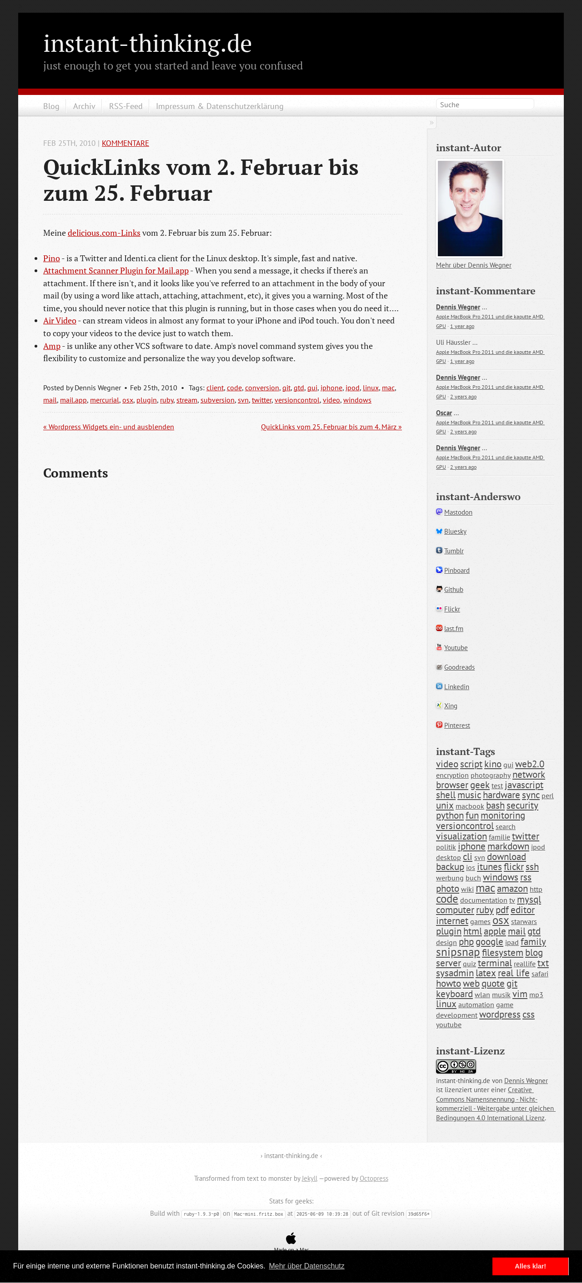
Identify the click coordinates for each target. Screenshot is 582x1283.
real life (514, 973)
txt (543, 963)
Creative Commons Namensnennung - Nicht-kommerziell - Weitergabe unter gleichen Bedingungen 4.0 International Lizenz (496, 1103)
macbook (470, 806)
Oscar (444, 412)
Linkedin (456, 686)
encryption (452, 775)
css (528, 1014)
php (466, 941)
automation (476, 1004)
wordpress (500, 1014)
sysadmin (455, 973)
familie (499, 836)
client (215, 387)
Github (453, 589)
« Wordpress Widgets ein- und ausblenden (108, 426)
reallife (525, 963)
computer (455, 910)
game (504, 1004)
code (234, 387)
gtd (299, 387)
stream (186, 399)
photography (491, 775)
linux (371, 387)
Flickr (452, 609)
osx (127, 399)
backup (450, 866)
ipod (353, 387)
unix (445, 805)
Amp (51, 345)
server (448, 963)
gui (312, 387)
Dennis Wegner (458, 307)
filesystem (502, 952)
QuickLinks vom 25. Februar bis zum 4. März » (331, 426)
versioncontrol (297, 399)
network (528, 774)
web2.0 (529, 764)
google (489, 941)
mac (388, 387)
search (506, 826)
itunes (489, 866)
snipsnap (458, 952)
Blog (51, 105)
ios (470, 867)
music (469, 795)
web (471, 983)
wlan (482, 994)
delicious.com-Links (104, 232)
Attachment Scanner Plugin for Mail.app (116, 270)
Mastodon (458, 512)
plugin (146, 399)
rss (526, 877)
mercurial (104, 399)
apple (495, 931)
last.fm (453, 628)
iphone (331, 387)
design (446, 942)
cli (467, 856)
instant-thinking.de (147, 43)
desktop (448, 857)
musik (501, 994)
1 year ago (462, 326)
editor (523, 910)
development (456, 1014)
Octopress (374, 1178)
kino (493, 764)
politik (446, 846)
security (522, 805)
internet (452, 921)
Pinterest (457, 725)
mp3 (536, 994)
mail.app (73, 399)
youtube (449, 1024)
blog (534, 952)
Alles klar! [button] (530, 1266)
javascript (524, 785)
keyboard (454, 994)
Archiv (84, 105)
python (450, 815)
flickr (514, 866)
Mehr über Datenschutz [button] (306, 1266)
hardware (501, 795)
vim (519, 994)
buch (473, 877)
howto (448, 983)
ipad (512, 942)
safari (540, 973)
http (536, 889)
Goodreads (459, 667)
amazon (512, 888)
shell (446, 795)
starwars (524, 921)
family (533, 941)
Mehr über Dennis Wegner (474, 265)
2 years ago (463, 396)
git (286, 387)
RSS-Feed (126, 105)
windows (357, 399)
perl (548, 795)
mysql (529, 899)
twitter (261, 399)
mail (50, 399)
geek (480, 785)
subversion (218, 399)
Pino (51, 258)
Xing (450, 705)
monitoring (503, 815)
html (472, 931)
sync (531, 795)
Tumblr (454, 551)
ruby (166, 399)
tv (512, 900)
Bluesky (455, 531)
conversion (262, 387)
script (471, 764)
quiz (469, 963)
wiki (467, 889)
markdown (508, 846)
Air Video (59, 320)
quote (493, 983)
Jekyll (309, 1178)
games (480, 921)
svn (243, 399)
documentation (483, 900)
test (497, 785)
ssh (532, 866)
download (506, 856)
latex (486, 973)
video (331, 399)
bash (495, 805)
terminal (495, 963)
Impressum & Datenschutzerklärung (220, 105)
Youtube (456, 647)
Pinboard (457, 570)
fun (472, 815)
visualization (461, 836)
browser (452, 785)
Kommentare (125, 143)
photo (447, 888)
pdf (502, 910)
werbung (450, 877)
